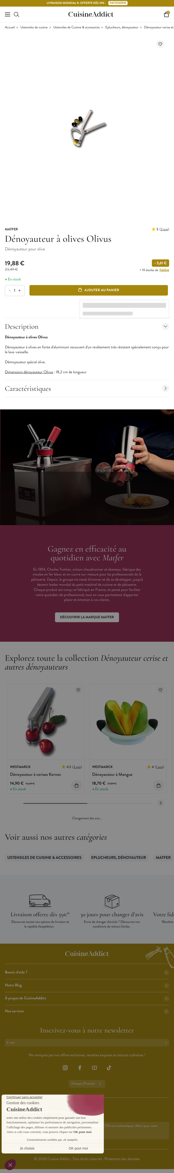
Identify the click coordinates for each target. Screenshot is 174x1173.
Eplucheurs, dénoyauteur (121, 27)
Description (87, 326)
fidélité (164, 270)
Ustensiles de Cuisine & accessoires (76, 27)
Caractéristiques (87, 388)
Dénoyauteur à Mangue (112, 774)
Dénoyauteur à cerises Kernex (35, 774)
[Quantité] (14, 290)
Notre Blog (87, 985)
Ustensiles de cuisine (34, 27)
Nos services (87, 1011)
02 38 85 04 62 (24, 1107)
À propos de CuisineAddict (87, 998)
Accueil (10, 27)
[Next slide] (160, 803)
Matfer (163, 858)
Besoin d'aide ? (87, 972)
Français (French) (86, 1084)
